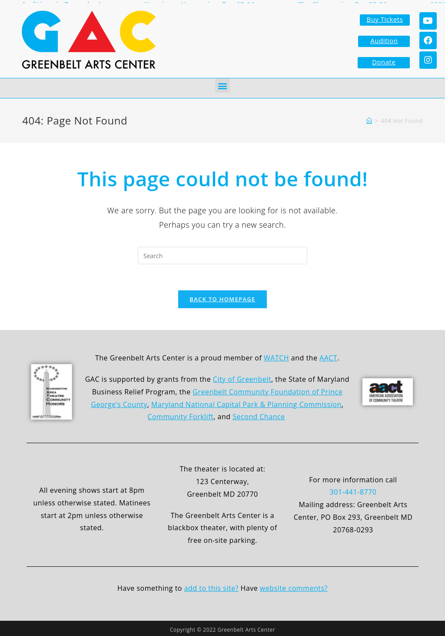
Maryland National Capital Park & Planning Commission (246, 402)
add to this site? (211, 586)
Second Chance (258, 415)
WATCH (276, 356)
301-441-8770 (353, 490)
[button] (222, 84)
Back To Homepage (222, 297)
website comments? (294, 586)
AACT (328, 356)
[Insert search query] (222, 253)
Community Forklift (180, 415)
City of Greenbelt (242, 377)
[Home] (369, 119)
